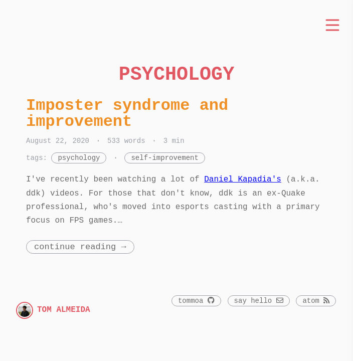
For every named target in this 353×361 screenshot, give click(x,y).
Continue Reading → (80, 247)
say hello (258, 301)
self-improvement (164, 158)
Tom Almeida (63, 309)
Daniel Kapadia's (242, 179)
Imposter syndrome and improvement (127, 113)
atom (315, 301)
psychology (79, 158)
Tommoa (196, 301)
